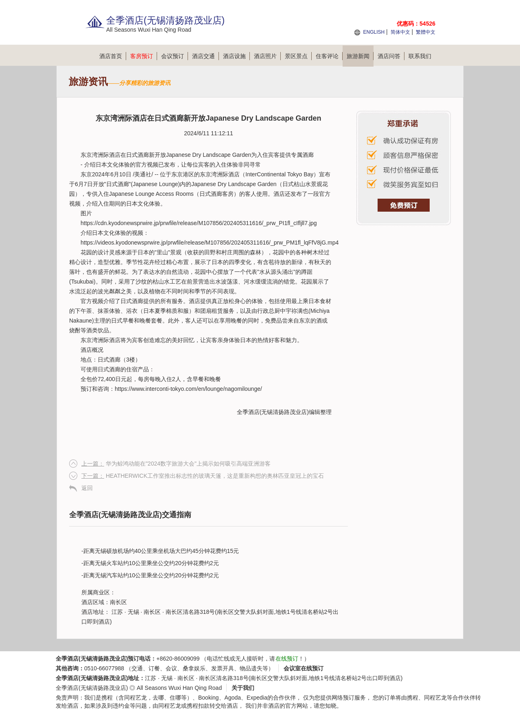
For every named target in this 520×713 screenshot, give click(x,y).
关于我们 (243, 688)
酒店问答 (391, 56)
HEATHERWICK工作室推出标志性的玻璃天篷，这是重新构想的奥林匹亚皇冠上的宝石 (202, 475)
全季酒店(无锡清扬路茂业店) (273, 412)
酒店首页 (112, 56)
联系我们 (420, 56)
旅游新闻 (360, 56)
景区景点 (298, 56)
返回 (87, 488)
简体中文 (400, 32)
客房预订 (143, 56)
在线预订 (286, 658)
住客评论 (329, 56)
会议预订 (174, 56)
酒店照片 (267, 56)
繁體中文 (425, 32)
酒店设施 (236, 56)
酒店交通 (205, 56)
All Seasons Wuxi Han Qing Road (179, 688)
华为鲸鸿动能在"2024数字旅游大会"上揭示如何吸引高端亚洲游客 (176, 463)
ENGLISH (374, 32)
